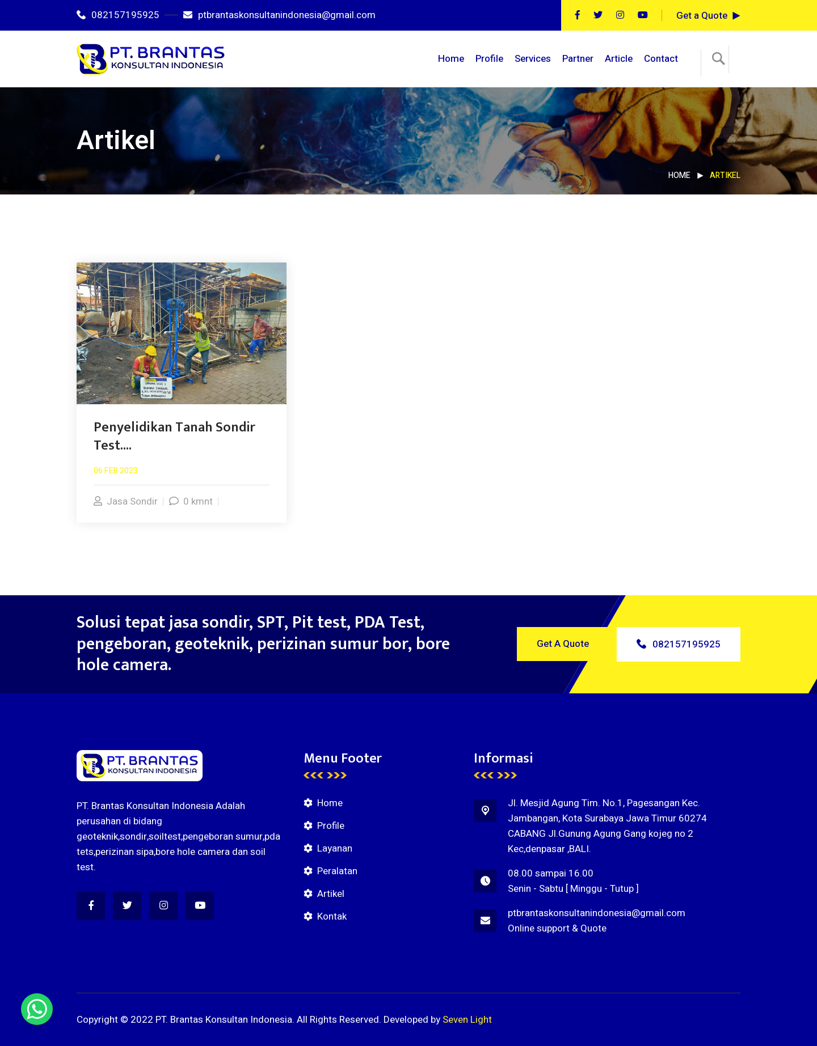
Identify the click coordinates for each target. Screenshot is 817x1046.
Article (619, 59)
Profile (489, 59)
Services (533, 59)
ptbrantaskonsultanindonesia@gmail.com (279, 15)
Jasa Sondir (126, 501)
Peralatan (337, 871)
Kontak (332, 916)
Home (451, 59)
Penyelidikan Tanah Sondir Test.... (174, 436)
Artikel (330, 894)
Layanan (334, 848)
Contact (661, 59)
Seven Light (467, 1020)
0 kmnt (191, 501)
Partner (577, 59)
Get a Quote (701, 16)
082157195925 (118, 15)
